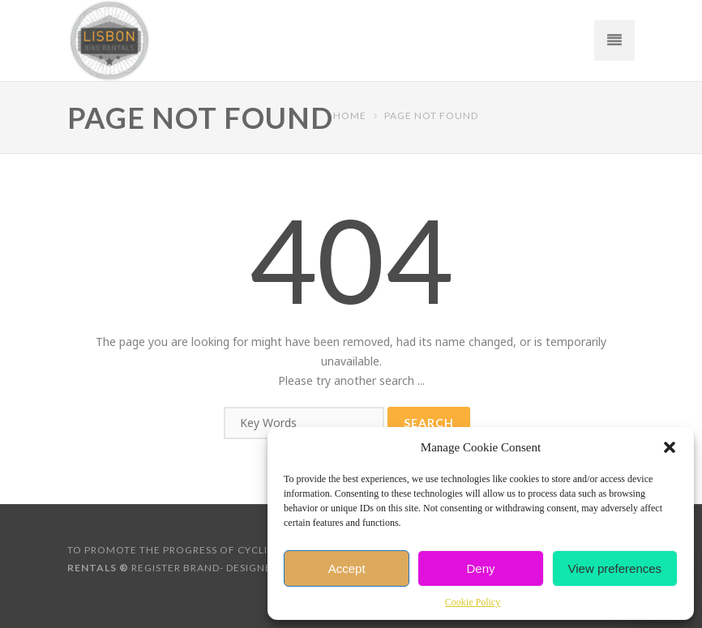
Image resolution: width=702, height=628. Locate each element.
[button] (669, 447)
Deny (480, 568)
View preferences (615, 568)
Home (349, 115)
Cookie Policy (472, 602)
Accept (347, 568)
